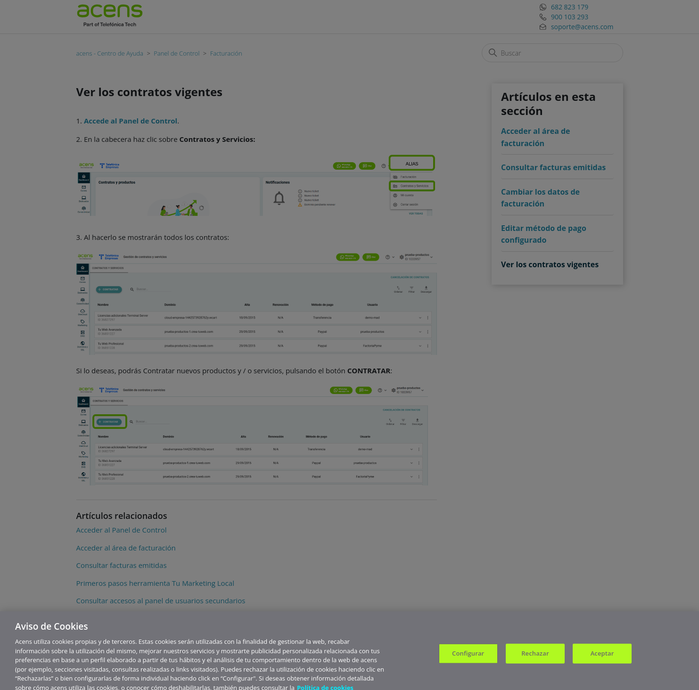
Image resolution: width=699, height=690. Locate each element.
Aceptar (602, 656)
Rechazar (535, 656)
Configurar (468, 656)
